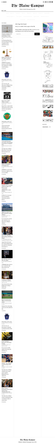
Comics (40, 13)
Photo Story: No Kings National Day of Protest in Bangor (7, 237)
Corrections (22, 19)
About (11, 13)
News (23, 13)
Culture (17, 13)
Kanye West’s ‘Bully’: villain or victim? (6, 101)
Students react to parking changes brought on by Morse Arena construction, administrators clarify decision (7, 188)
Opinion (28, 13)
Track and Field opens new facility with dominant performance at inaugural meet (7, 143)
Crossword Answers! (27, 16)
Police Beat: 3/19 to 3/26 (7, 321)
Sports (34, 13)
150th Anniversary (31, 19)
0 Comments (4, 46)
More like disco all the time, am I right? (6, 260)
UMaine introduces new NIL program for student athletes (7, 213)
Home (7, 13)
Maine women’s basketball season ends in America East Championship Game (7, 390)
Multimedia (46, 13)
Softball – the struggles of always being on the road (7, 364)
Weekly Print (36, 16)
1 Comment (4, 310)
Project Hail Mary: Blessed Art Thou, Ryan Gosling (6, 342)
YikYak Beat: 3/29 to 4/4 (6, 121)
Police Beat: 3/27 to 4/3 (6, 79)
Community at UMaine (6, 280)
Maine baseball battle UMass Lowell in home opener (6, 301)
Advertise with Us (45, 16)
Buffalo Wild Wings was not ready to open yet (6, 58)
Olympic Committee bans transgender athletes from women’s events (7, 35)
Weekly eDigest (10, 16)
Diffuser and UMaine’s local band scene (6, 165)
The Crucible (19, 16)
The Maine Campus (27, 6)
